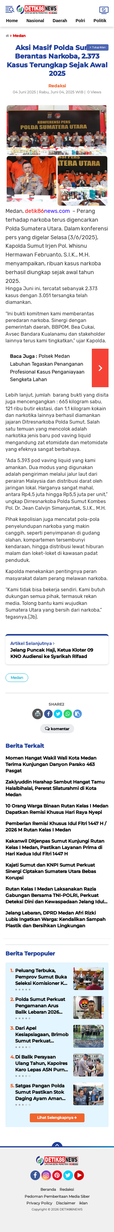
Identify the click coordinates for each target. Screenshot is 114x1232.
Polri (80, 20)
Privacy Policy (39, 1203)
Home (12, 20)
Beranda (48, 1189)
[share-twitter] (58, 714)
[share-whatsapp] (68, 714)
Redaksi (67, 1189)
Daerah (60, 20)
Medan (17, 677)
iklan (83, 1203)
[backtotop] (57, 1147)
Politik (100, 20)
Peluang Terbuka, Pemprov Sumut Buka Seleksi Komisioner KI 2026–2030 (41, 977)
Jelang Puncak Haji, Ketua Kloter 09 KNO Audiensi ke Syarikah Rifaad (51, 653)
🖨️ (37, 713)
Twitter (70, 1178)
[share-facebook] (48, 714)
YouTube (83, 1178)
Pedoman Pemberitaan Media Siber (57, 1196)
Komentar (57, 728)
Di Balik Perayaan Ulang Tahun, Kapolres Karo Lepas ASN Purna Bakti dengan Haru (41, 1063)
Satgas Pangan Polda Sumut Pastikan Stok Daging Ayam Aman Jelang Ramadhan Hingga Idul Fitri (39, 1092)
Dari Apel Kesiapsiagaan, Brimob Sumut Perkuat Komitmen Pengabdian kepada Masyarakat (41, 1034)
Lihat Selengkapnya (57, 1117)
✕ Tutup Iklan (97, 47)
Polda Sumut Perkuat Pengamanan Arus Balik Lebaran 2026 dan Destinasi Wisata (40, 1005)
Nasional (35, 20)
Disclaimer (65, 1203)
